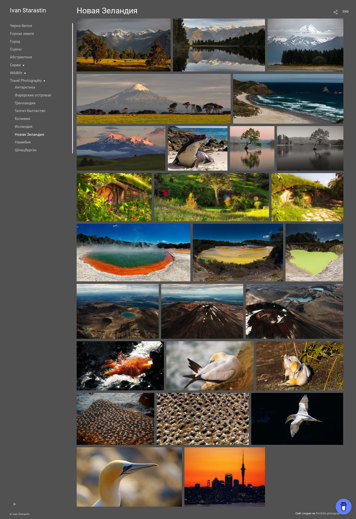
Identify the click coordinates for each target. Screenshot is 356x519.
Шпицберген (26, 150)
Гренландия (25, 103)
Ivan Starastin (28, 10)
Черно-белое (21, 25)
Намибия (23, 142)
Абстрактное (21, 57)
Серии (15, 65)
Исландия (23, 126)
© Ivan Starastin (20, 514)
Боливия (22, 118)
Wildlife (16, 73)
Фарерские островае (33, 95)
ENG (346, 11)
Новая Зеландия (29, 134)
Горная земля (22, 33)
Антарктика (25, 87)
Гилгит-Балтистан (30, 111)
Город (15, 41)
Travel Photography (26, 80)
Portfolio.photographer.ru (331, 513)
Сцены (16, 49)
